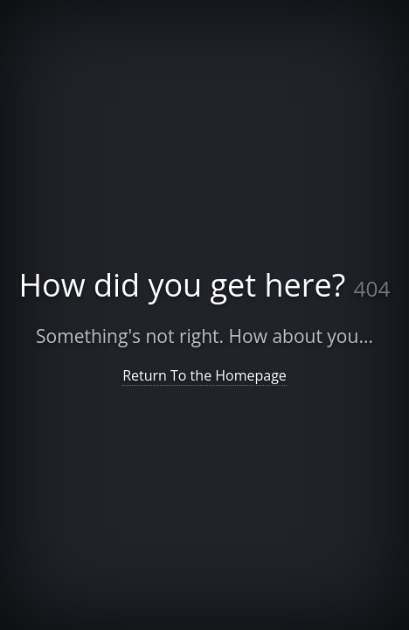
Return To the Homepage (204, 375)
